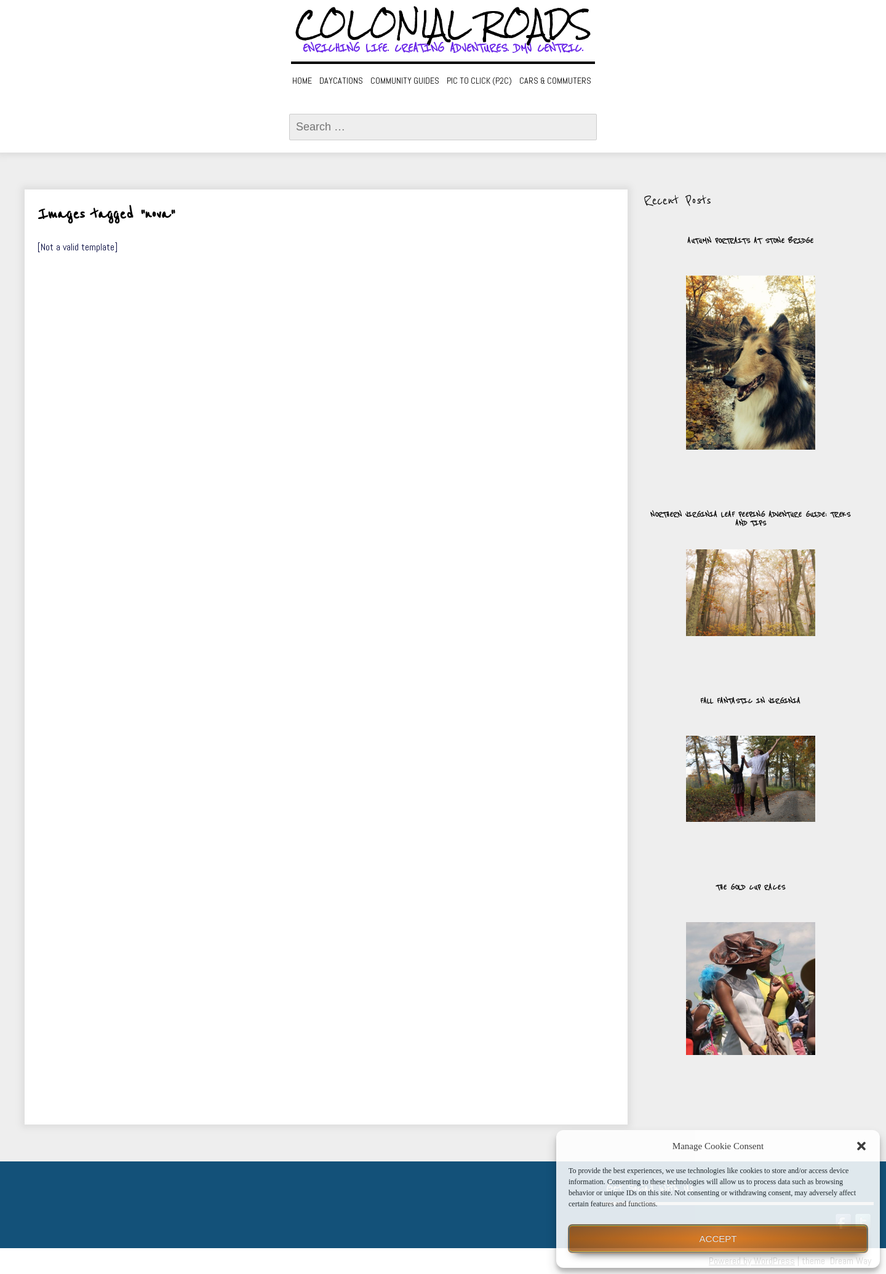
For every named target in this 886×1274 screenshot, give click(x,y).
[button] (861, 1146)
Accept (718, 1238)
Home (302, 80)
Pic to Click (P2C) (479, 80)
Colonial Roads (443, 24)
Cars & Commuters (555, 80)
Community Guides (404, 80)
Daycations (341, 80)
